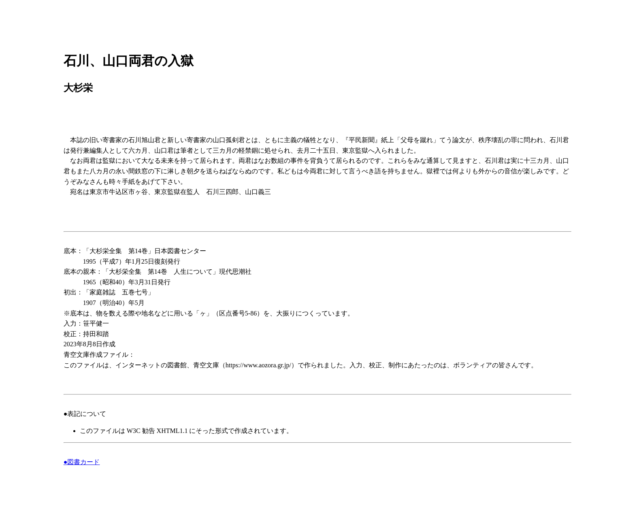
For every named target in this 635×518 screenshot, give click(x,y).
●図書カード (82, 461)
